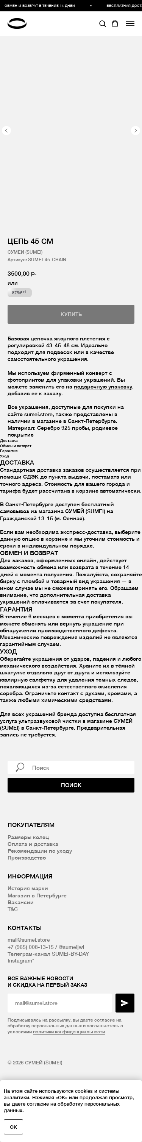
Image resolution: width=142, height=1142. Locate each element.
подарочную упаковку (103, 386)
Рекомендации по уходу (40, 850)
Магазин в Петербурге (37, 895)
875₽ (19, 292)
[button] (102, 23)
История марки (28, 888)
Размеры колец (28, 837)
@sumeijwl (71, 947)
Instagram (20, 960)
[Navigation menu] (130, 23)
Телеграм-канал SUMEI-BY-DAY (48, 953)
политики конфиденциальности (69, 1031)
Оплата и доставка (33, 844)
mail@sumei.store (29, 939)
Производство (27, 857)
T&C (13, 909)
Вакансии (21, 902)
